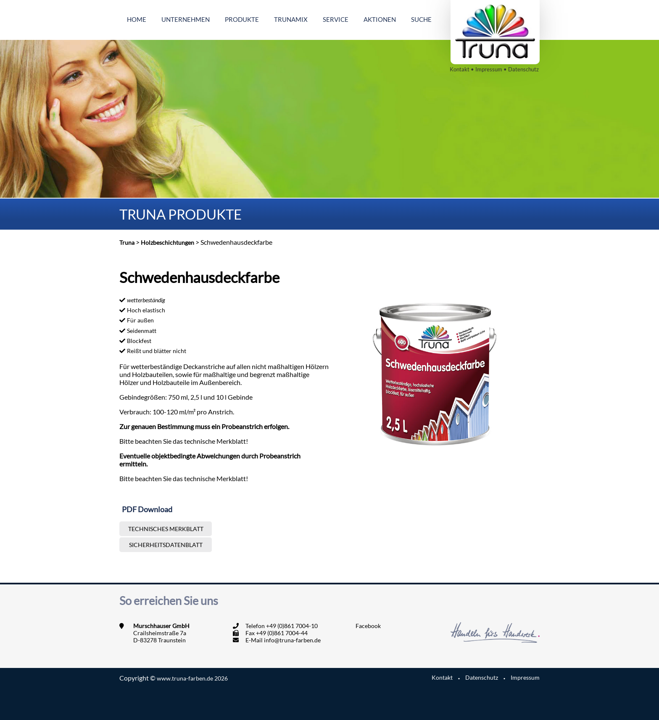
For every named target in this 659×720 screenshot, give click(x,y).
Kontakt (459, 69)
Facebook (368, 625)
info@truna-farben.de (292, 640)
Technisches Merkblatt (165, 528)
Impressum (488, 69)
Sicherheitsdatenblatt (166, 544)
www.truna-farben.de (192, 678)
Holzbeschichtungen (167, 242)
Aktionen (380, 19)
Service (335, 19)
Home (136, 19)
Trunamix (291, 19)
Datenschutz (523, 69)
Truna (126, 242)
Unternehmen (185, 19)
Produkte (242, 19)
